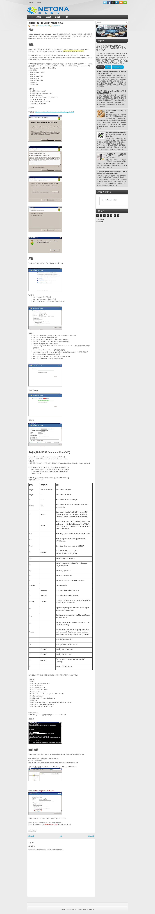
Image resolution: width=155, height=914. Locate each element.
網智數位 (73, 909)
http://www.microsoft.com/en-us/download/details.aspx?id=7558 (54, 112)
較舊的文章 (91, 836)
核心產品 (50, 16)
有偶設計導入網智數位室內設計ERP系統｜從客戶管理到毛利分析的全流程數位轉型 (112, 173)
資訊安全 (40, 25)
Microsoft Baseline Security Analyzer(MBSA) (45, 23)
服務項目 (40, 16)
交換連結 (31, 2)
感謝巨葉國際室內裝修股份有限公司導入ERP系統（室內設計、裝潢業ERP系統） (116, 134)
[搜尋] (113, 200)
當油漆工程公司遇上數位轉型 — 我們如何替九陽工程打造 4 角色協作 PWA (111, 47)
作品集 (67, 16)
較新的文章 (31, 836)
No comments (56, 25)
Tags (108, 67)
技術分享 (59, 16)
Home (31, 17)
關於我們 (39, 2)
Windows (46, 25)
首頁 (61, 836)
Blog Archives (118, 67)
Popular (100, 67)
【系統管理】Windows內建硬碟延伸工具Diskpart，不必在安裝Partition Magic (116, 156)
